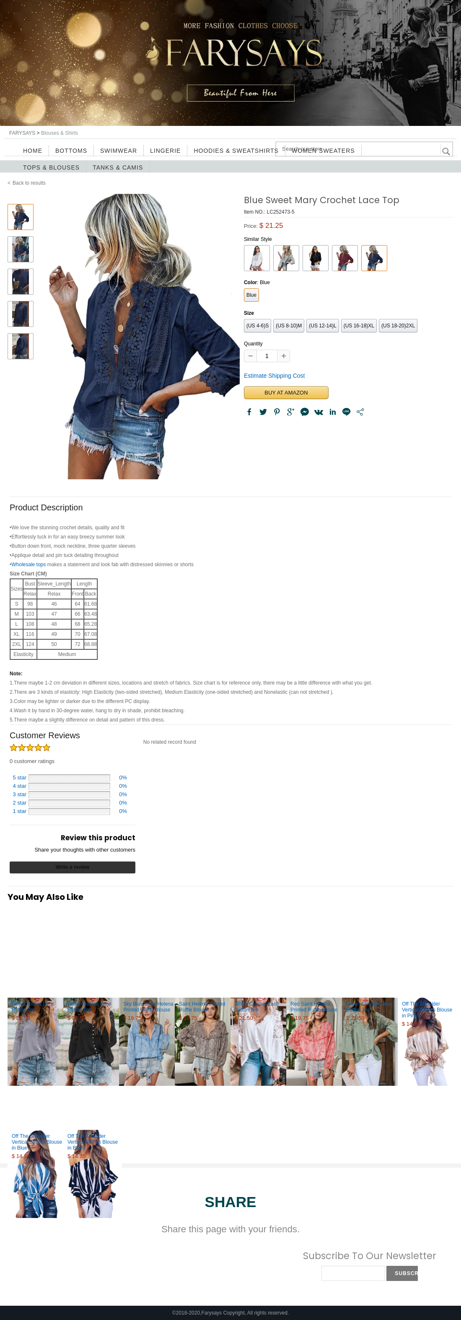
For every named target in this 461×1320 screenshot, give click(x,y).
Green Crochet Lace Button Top (368, 1007)
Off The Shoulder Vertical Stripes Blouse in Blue (37, 1142)
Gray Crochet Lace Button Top (33, 1007)
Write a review (72, 867)
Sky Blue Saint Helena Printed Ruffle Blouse (148, 1007)
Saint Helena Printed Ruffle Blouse (202, 1007)
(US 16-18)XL (359, 326)
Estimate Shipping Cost (274, 375)
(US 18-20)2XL (398, 326)
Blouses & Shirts (59, 133)
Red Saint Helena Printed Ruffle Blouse (314, 1007)
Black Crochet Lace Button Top (89, 1007)
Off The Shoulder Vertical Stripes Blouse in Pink (427, 1010)
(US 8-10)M (289, 326)
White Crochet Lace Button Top (257, 1007)
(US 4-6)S (257, 326)
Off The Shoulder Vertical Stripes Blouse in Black (92, 1142)
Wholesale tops (28, 564)
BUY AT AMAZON (286, 392)
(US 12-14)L (322, 326)
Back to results (29, 183)
